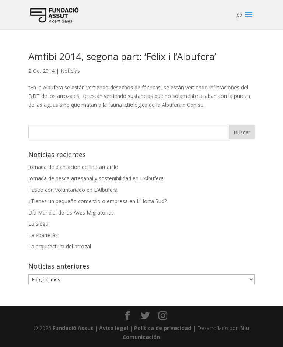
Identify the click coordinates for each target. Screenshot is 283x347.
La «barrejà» (43, 234)
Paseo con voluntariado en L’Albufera (73, 189)
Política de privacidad (162, 328)
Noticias (70, 70)
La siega (38, 223)
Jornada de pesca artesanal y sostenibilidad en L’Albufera (96, 178)
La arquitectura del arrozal (59, 246)
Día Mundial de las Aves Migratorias (71, 212)
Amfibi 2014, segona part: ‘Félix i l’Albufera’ (122, 56)
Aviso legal (113, 328)
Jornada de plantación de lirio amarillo (73, 166)
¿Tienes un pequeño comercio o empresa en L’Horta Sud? (97, 201)
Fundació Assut (73, 328)
